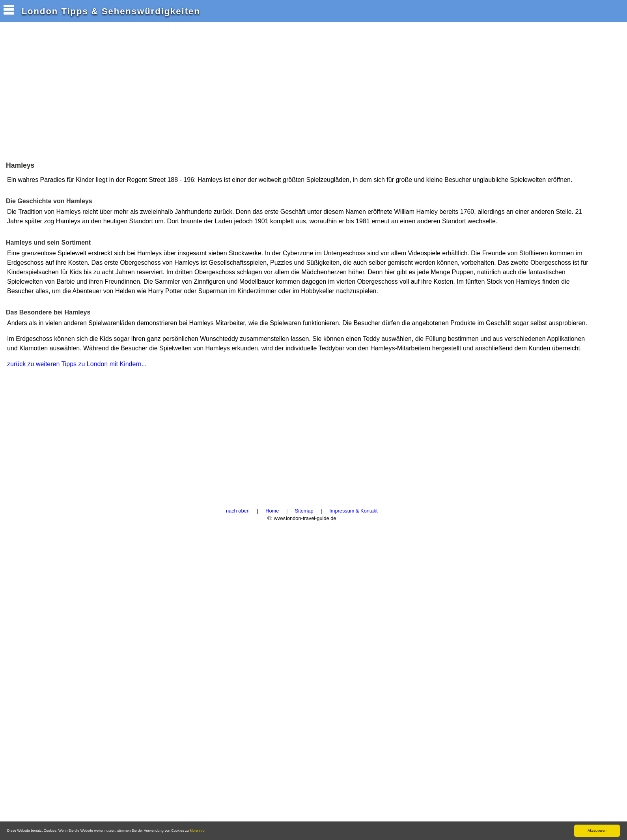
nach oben (238, 511)
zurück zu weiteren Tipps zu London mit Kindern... (77, 364)
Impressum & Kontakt (353, 511)
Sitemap (304, 511)
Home (272, 511)
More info (197, 831)
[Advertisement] (147, 90)
